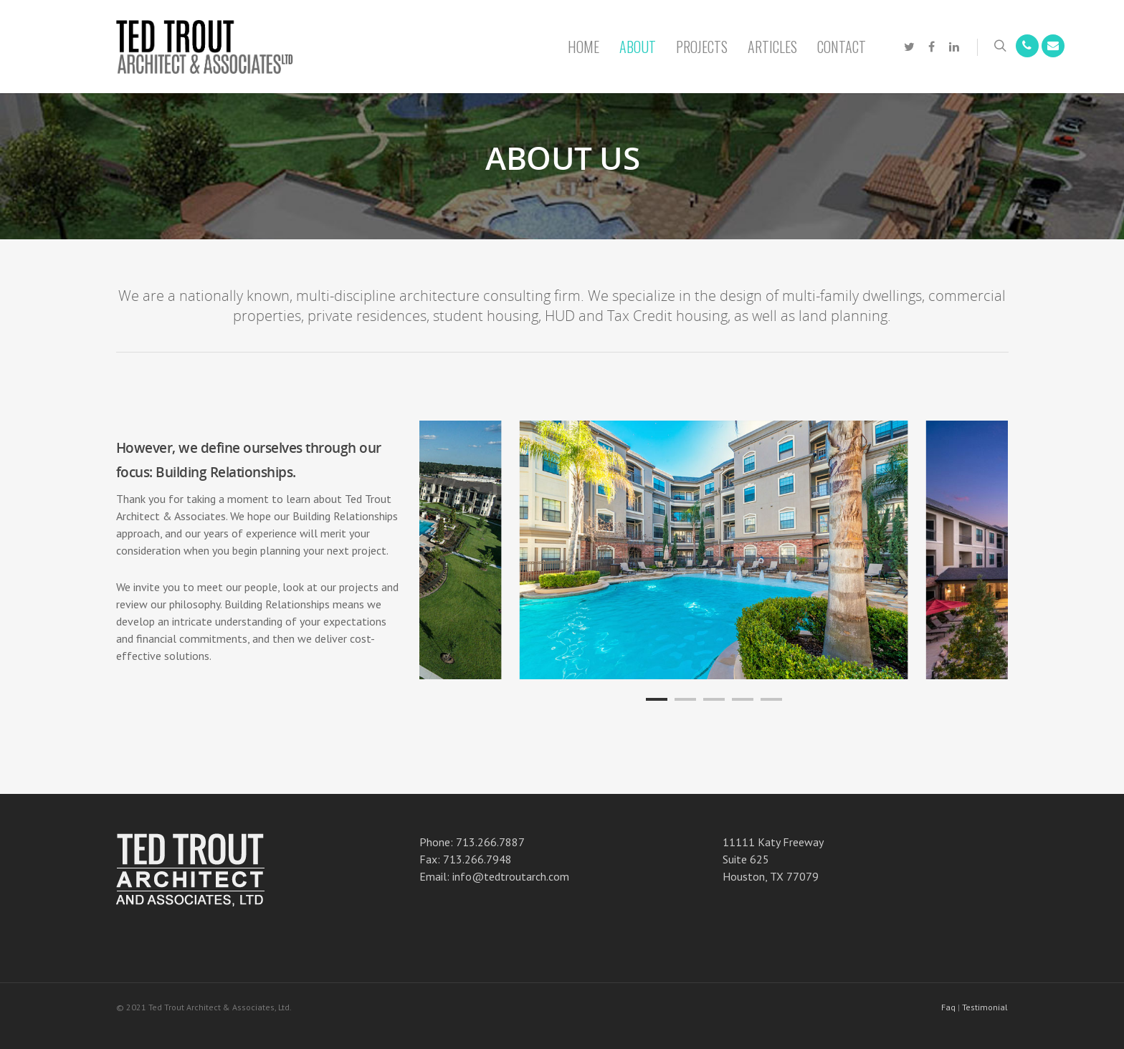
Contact (841, 46)
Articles (772, 46)
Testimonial (985, 1007)
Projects (702, 46)
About (637, 46)
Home (583, 46)
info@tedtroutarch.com (510, 876)
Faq (948, 1007)
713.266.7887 (490, 842)
